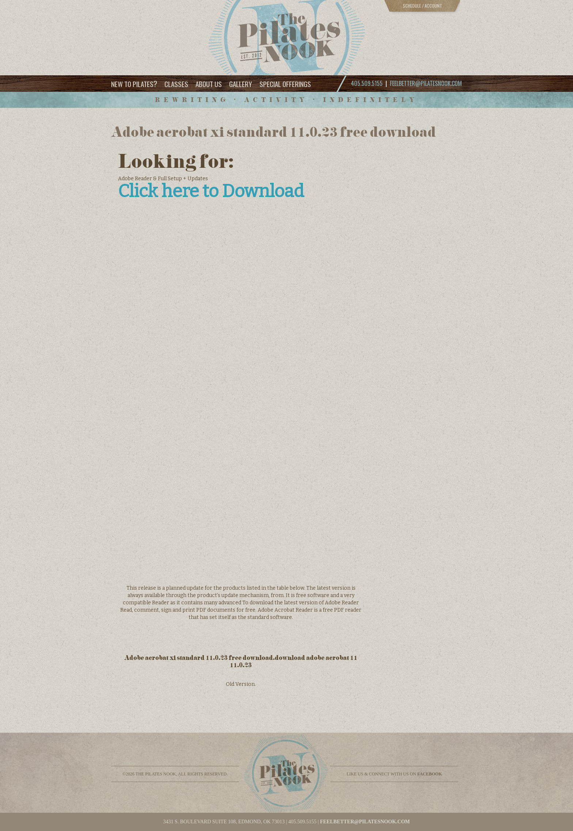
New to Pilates (134, 83)
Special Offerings (285, 84)
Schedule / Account (422, 6)
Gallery (240, 84)
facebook (429, 774)
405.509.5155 (302, 821)
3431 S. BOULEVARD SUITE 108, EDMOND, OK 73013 (224, 821)
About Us (209, 84)
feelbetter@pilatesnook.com (426, 83)
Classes (176, 84)
